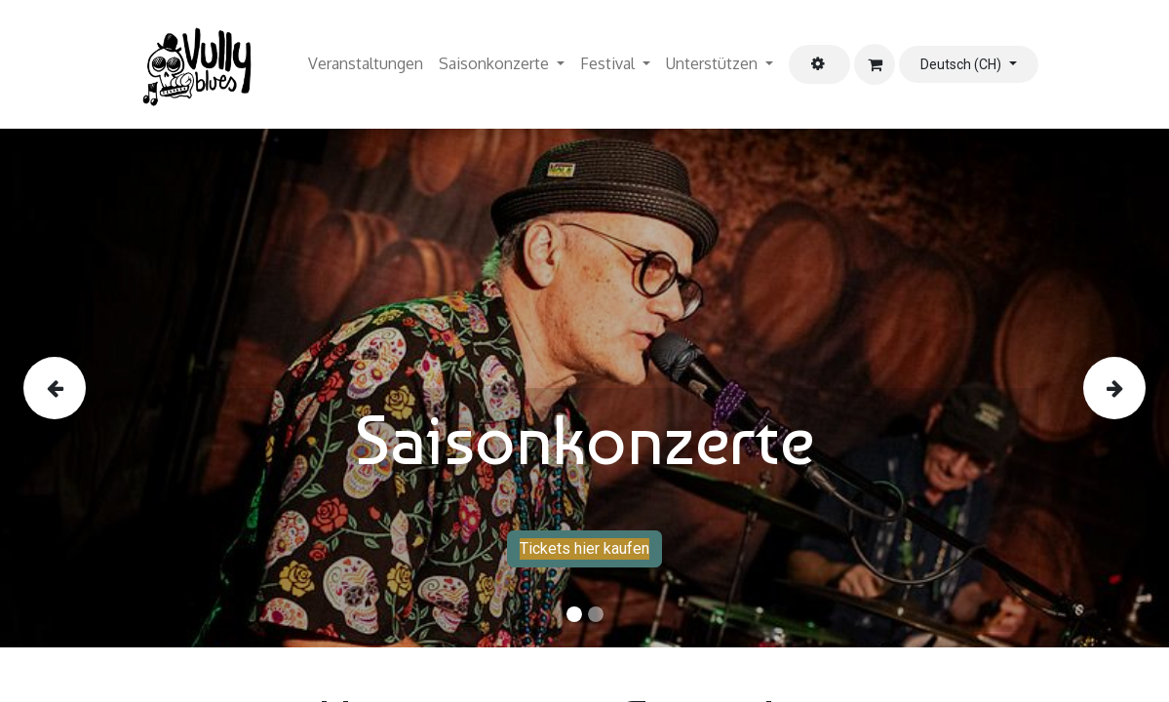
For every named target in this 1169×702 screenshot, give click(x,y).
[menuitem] (365, 64)
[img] (70, 388)
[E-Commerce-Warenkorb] (874, 64)
